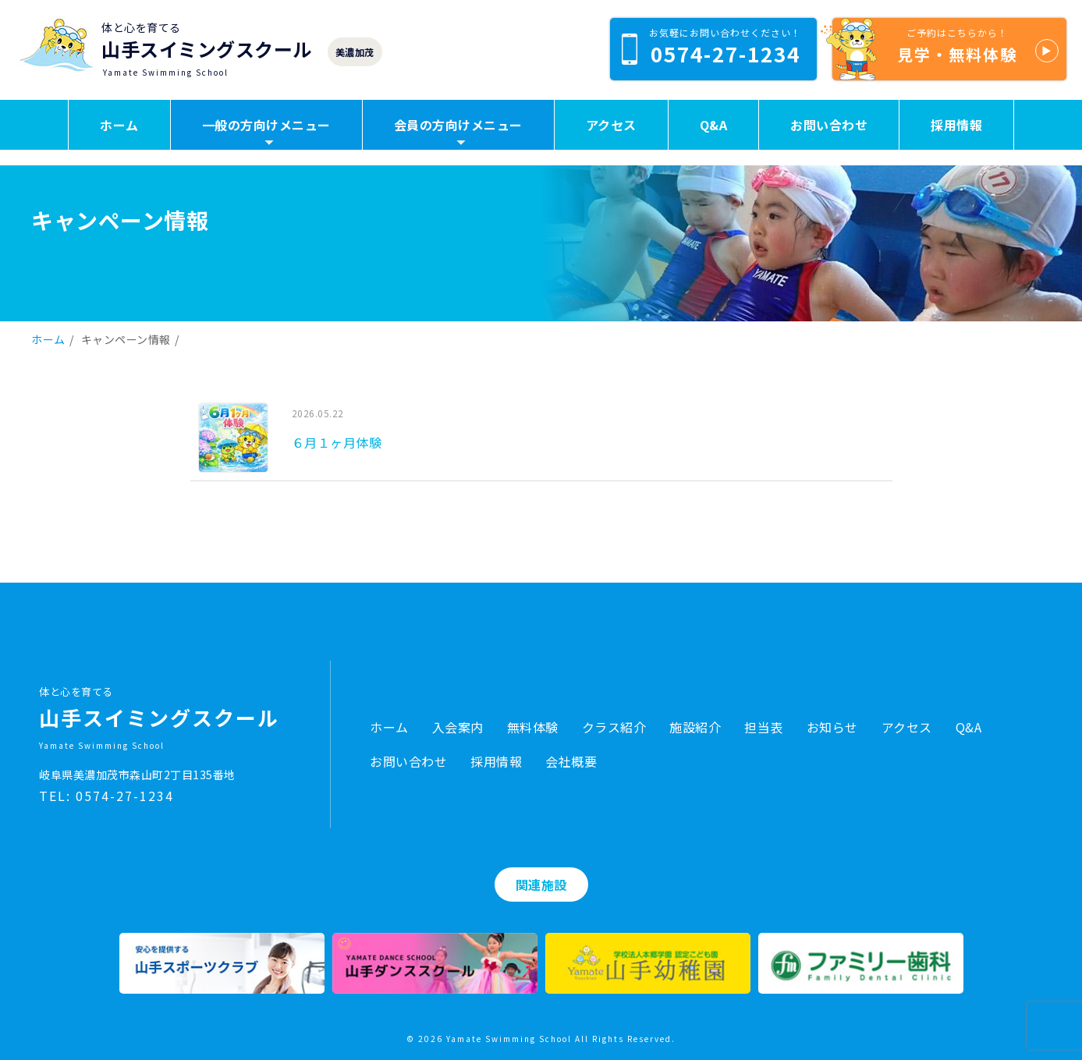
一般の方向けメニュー (266, 124)
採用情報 (956, 124)
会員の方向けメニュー (458, 124)
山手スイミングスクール (206, 48)
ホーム (119, 124)
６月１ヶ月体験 (337, 442)
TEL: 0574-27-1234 (106, 795)
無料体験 (533, 727)
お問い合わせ (828, 124)
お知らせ (832, 727)
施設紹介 (695, 727)
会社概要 (571, 761)
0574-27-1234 (711, 47)
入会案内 (458, 727)
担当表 (763, 727)
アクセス (611, 124)
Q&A (714, 124)
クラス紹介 (614, 727)
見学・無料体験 (945, 49)
